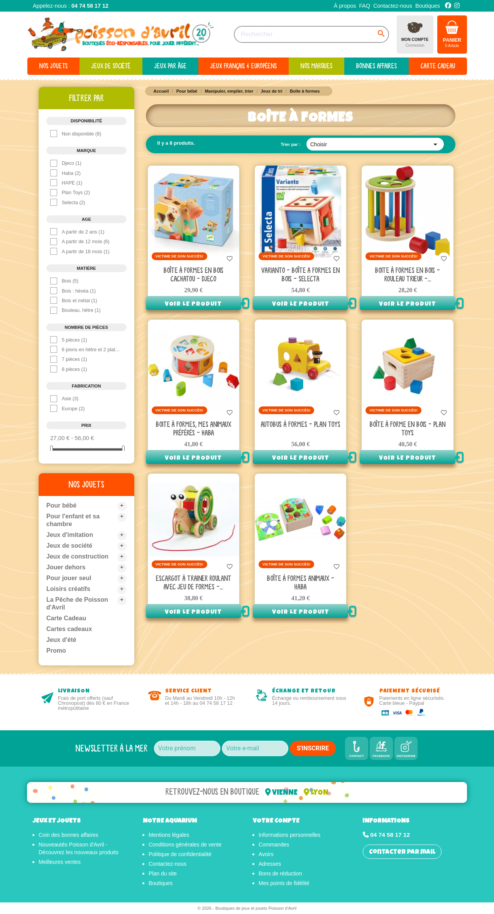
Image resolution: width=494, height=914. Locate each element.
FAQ (364, 6)
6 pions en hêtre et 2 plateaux (91, 349)
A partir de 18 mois (86, 251)
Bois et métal (79, 300)
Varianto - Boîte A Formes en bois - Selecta (300, 274)
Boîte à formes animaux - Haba (300, 582)
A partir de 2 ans (83, 232)
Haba (71, 173)
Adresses (270, 864)
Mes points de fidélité (284, 883)
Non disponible (81, 134)
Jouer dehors (65, 567)
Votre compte (276, 821)
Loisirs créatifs (68, 589)
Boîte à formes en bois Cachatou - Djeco (193, 274)
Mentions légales (169, 835)
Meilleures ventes (60, 862)
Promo (56, 650)
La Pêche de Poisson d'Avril (77, 603)
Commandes (274, 844)
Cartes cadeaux (69, 629)
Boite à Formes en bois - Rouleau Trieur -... (407, 274)
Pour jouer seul (68, 578)
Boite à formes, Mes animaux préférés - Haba (193, 428)
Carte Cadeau (66, 618)
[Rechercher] (311, 34)
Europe (73, 408)
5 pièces (74, 340)
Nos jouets (86, 484)
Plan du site (163, 873)
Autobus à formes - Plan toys (300, 424)
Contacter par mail (402, 852)
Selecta (73, 202)
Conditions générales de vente (185, 844)
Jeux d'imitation (69, 534)
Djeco (71, 163)
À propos (345, 6)
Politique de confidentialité (180, 854)
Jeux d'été (61, 639)
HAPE (72, 183)
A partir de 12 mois (86, 241)
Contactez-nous (392, 6)
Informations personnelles (289, 835)
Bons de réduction (280, 873)
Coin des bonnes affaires (68, 835)
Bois (70, 281)
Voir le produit (193, 304)
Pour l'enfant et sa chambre (73, 520)
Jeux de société (69, 545)
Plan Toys (76, 192)
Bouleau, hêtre (81, 310)
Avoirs (266, 854)
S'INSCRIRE (313, 748)
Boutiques (427, 6)
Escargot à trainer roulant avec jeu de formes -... (193, 582)
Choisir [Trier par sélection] (375, 144)
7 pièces (74, 359)
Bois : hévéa (79, 291)
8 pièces (74, 369)
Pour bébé (61, 505)
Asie (70, 398)
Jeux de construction (77, 556)
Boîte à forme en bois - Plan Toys (407, 428)
